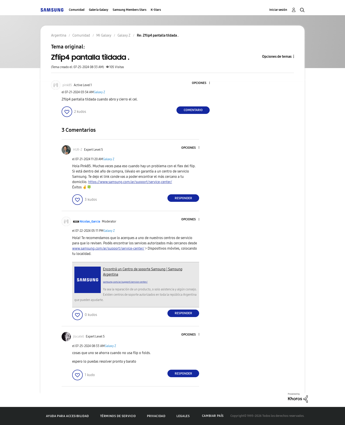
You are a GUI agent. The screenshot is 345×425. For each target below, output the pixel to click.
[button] (202, 83)
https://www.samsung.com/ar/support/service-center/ (130, 182)
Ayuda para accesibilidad (67, 416)
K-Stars (156, 10)
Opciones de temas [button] (277, 56)
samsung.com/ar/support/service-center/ (125, 281)
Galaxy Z (99, 92)
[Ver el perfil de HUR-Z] (77, 150)
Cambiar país (213, 416)
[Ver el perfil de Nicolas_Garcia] (90, 221)
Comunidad (76, 10)
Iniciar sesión (278, 10)
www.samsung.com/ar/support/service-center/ (108, 248)
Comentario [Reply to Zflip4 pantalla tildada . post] (193, 110)
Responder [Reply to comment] (183, 198)
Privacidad (156, 416)
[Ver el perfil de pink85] (67, 85)
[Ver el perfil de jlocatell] (78, 336)
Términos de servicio (118, 416)
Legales (183, 416)
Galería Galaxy (98, 10)
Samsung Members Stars (129, 10)
